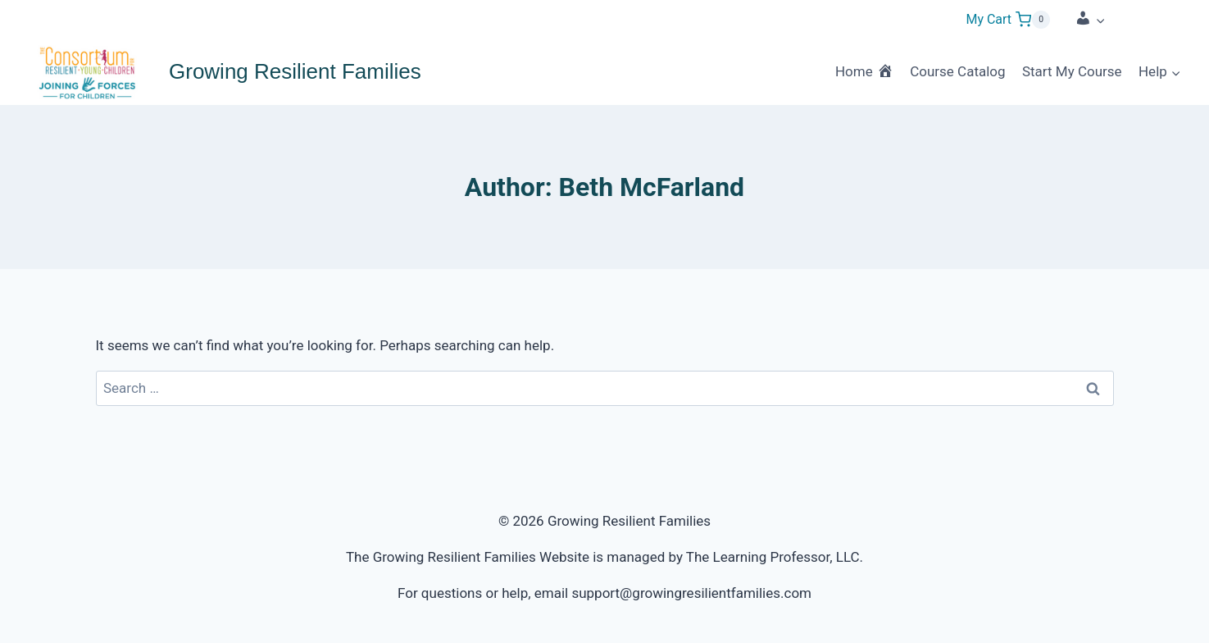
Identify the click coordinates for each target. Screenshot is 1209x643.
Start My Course (1072, 71)
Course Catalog (957, 71)
